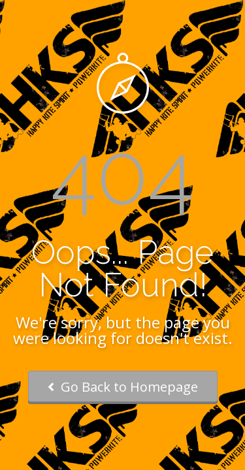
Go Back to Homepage (123, 387)
